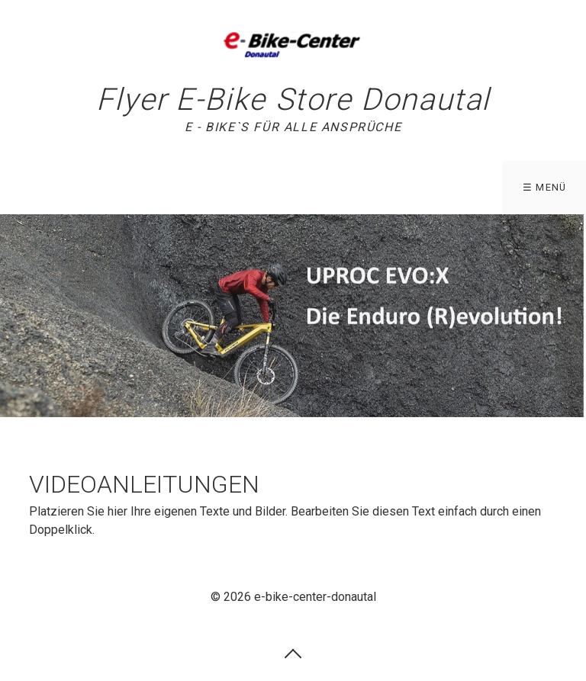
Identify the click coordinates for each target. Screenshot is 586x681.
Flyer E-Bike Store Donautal (293, 99)
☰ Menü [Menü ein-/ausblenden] (545, 187)
